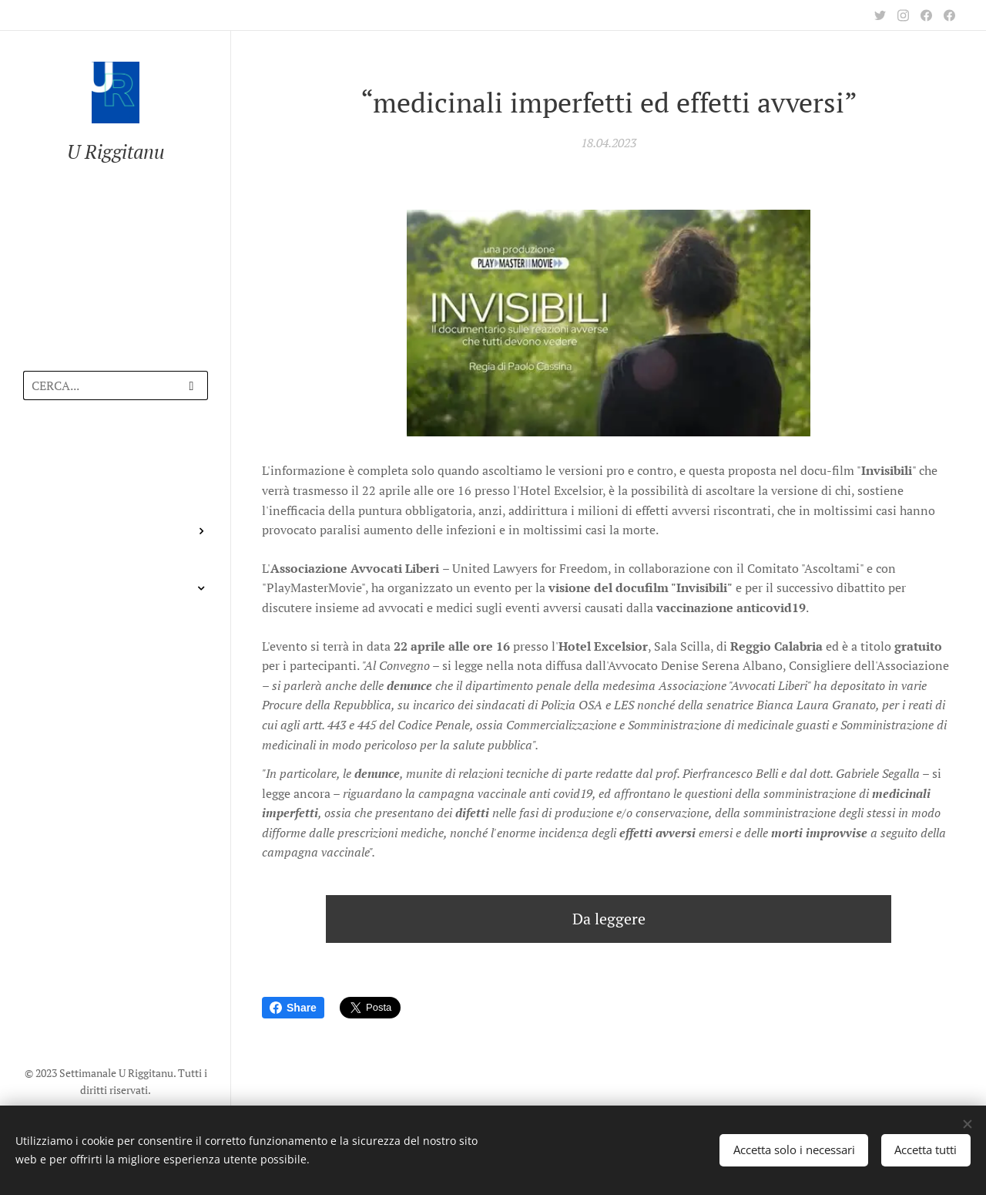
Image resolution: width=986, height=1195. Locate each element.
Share (293, 1007)
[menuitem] (115, 457)
